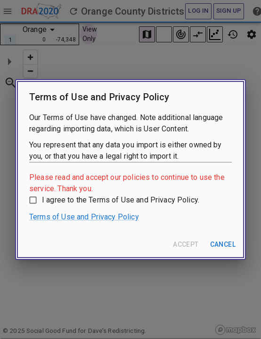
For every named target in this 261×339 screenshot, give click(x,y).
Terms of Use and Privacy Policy (84, 216)
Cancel (223, 244)
